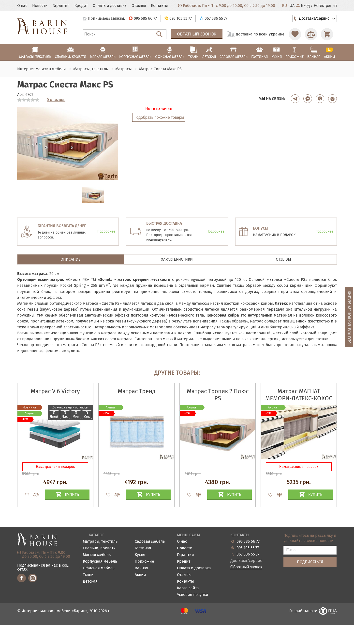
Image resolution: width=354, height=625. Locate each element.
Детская (90, 581)
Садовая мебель (150, 542)
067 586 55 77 (247, 554)
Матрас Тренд (136, 391)
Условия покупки (192, 595)
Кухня (140, 555)
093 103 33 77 (247, 548)
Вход (303, 6)
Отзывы (139, 6)
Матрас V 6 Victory (55, 391)
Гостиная (143, 548)
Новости (40, 6)
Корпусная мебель (100, 561)
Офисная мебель (98, 568)
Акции (140, 575)
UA (292, 6)
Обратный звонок (196, 34)
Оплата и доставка (110, 6)
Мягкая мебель (97, 555)
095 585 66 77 (248, 541)
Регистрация (325, 6)
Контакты (159, 6)
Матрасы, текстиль (100, 542)
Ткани (88, 575)
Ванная (141, 568)
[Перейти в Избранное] (295, 34)
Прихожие (144, 561)
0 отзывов (56, 100)
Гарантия (61, 6)
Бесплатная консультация (349, 316)
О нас (22, 6)
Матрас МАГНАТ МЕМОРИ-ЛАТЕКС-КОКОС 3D (298, 398)
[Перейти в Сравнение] (311, 34)
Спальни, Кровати (99, 548)
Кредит (81, 6)
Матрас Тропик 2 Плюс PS (218, 395)
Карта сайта (188, 588)
